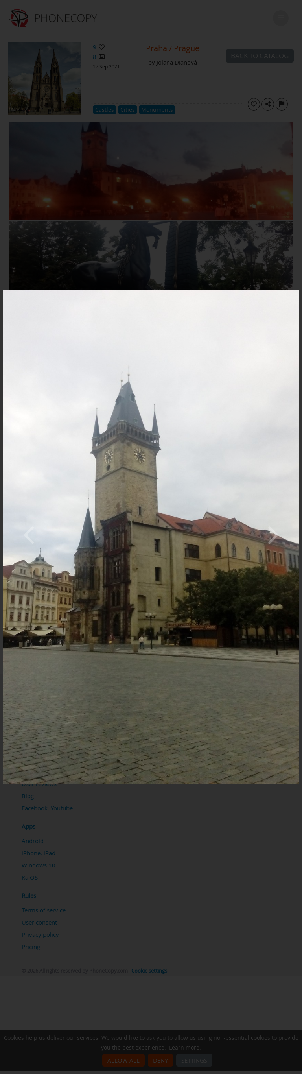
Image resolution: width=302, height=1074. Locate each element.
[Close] (297, 292)
